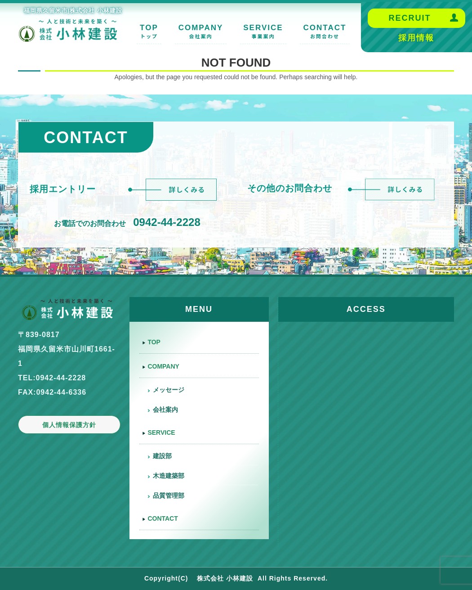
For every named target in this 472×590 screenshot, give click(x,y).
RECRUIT (409, 18)
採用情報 (416, 37)
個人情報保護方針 (69, 424)
